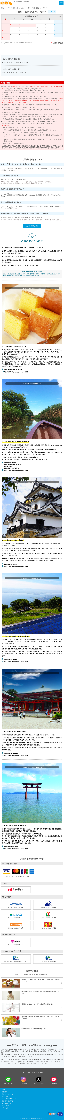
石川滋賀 (6, 62)
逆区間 (51, 11)
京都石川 (15, 72)
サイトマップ (6, 1105)
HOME (4, 1089)
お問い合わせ (6, 1108)
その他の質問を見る (32, 226)
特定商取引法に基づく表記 (9, 1099)
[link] (52, 1114)
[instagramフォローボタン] (23, 1079)
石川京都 (15, 62)
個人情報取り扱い (7, 1103)
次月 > (59, 16)
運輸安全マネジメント (8, 1094)
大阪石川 (24, 72)
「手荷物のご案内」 (28, 90)
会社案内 (4, 1092)
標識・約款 (5, 1096)
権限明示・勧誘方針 (7, 1101)
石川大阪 (24, 62)
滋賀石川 (6, 72)
